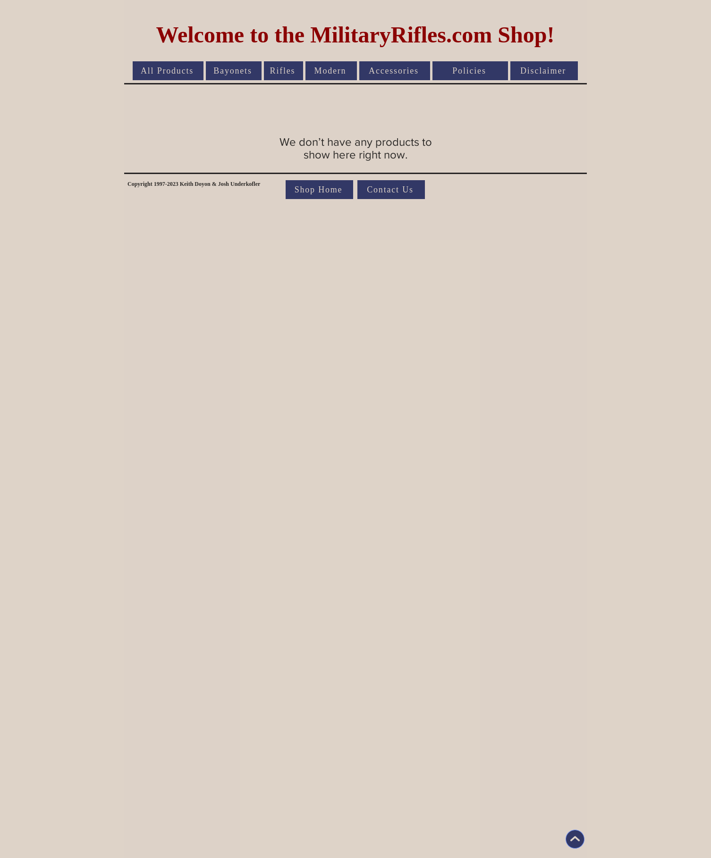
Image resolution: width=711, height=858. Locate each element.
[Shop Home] (319, 189)
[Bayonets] (234, 70)
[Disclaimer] (544, 70)
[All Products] (168, 70)
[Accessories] (394, 70)
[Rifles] (283, 70)
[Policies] (470, 70)
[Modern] (331, 70)
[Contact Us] (391, 189)
